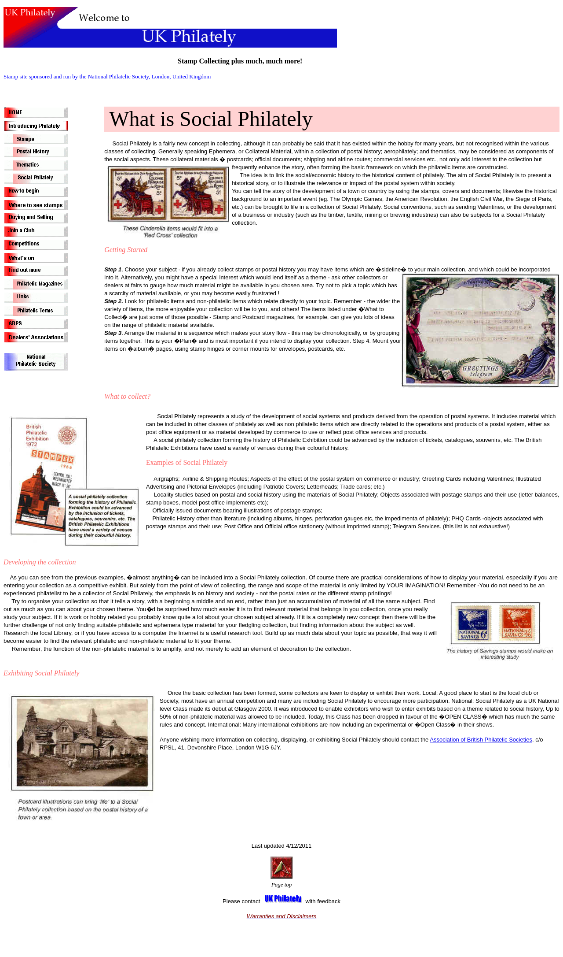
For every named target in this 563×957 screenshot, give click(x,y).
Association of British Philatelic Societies (481, 739)
